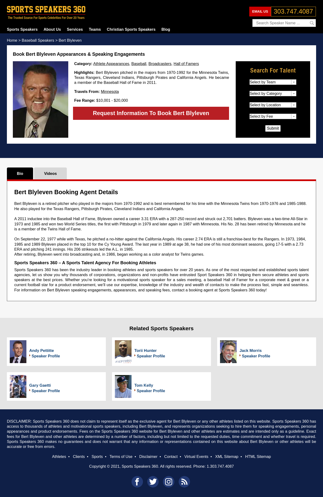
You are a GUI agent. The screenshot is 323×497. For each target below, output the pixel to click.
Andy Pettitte (41, 350)
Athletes (59, 456)
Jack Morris (251, 350)
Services (75, 29)
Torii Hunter (145, 350)
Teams (95, 29)
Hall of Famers (186, 63)
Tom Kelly (143, 385)
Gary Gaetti (40, 385)
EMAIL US (260, 11)
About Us (52, 29)
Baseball (138, 63)
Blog (166, 29)
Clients (79, 456)
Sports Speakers (22, 29)
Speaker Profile (46, 356)
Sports (97, 456)
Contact (170, 456)
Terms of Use (120, 456)
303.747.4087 (293, 11)
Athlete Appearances (111, 63)
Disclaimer (148, 456)
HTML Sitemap (258, 456)
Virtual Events (196, 456)
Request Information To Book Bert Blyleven (151, 113)
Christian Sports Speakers (131, 29)
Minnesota (110, 91)
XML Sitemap (226, 456)
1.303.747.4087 (220, 466)
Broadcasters (159, 63)
